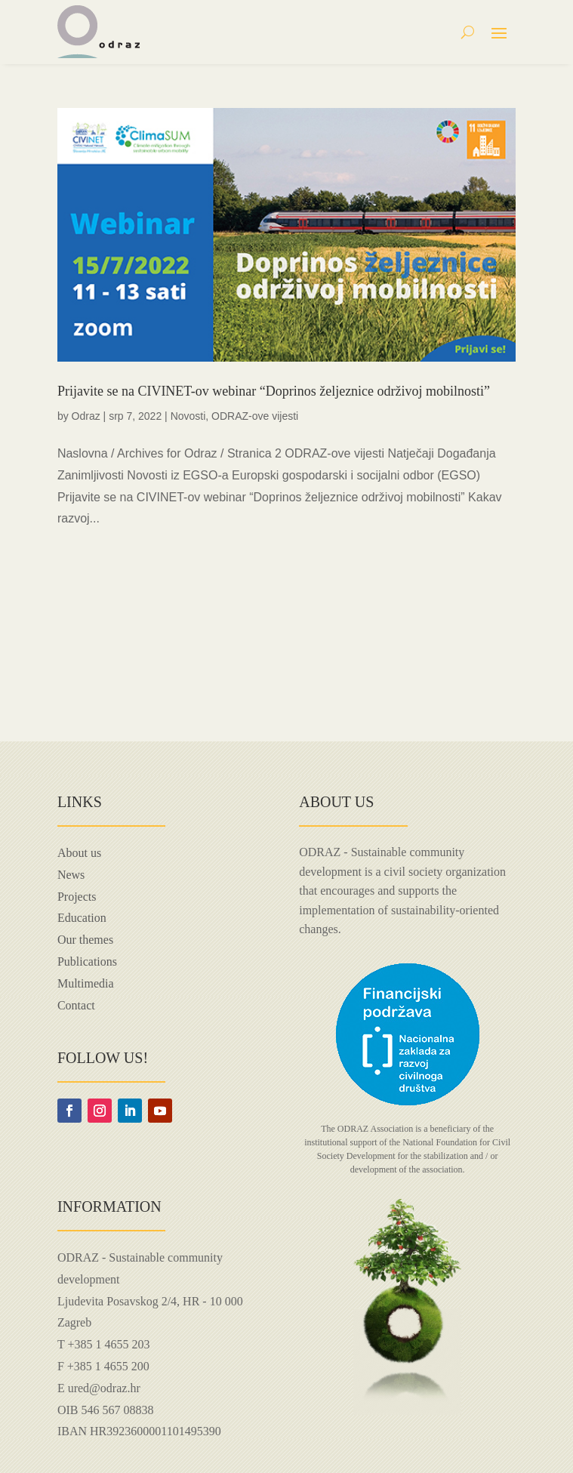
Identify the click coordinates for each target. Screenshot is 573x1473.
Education (81, 917)
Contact (76, 1005)
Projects (77, 896)
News (71, 874)
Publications (87, 961)
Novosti (188, 416)
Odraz (86, 416)
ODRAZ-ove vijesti (254, 416)
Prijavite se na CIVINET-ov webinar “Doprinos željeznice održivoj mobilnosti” (273, 391)
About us (79, 852)
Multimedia (85, 983)
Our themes (85, 939)
